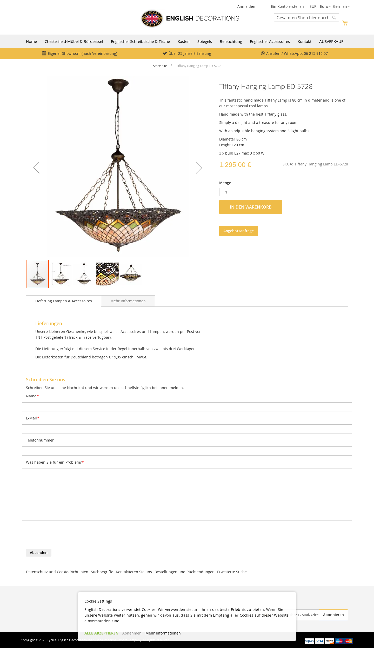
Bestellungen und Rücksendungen (185, 571)
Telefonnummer (40, 440)
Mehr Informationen (128, 300)
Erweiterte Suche (232, 571)
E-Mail (32, 418)
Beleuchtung (231, 41)
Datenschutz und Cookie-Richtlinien (57, 571)
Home (31, 41)
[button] (320, 6)
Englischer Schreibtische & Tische (140, 41)
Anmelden (246, 6)
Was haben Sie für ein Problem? (55, 462)
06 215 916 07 (316, 53)
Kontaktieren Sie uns (134, 571)
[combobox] (306, 18)
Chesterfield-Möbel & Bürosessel (74, 41)
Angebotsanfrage (238, 230)
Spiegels (204, 41)
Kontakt (304, 41)
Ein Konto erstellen (287, 6)
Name (32, 395)
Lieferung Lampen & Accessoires (63, 300)
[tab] (63, 301)
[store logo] (189, 18)
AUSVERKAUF (331, 41)
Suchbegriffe (102, 571)
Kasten (184, 41)
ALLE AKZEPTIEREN (101, 633)
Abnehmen (132, 633)
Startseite (160, 66)
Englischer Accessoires (270, 41)
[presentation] (65, 536)
